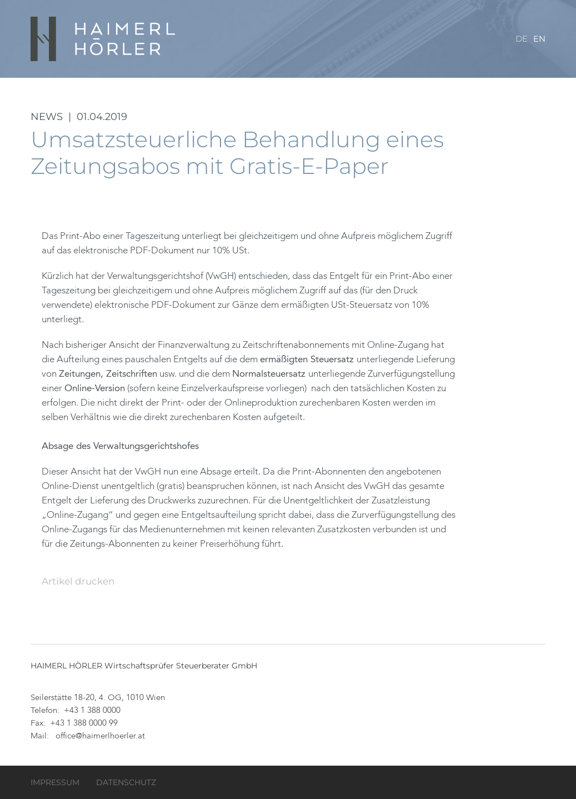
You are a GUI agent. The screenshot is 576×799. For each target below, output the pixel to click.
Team (383, 83)
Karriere (429, 83)
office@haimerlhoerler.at (100, 736)
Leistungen (332, 83)
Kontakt (208, 127)
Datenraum (265, 83)
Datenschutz (126, 782)
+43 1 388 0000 (92, 711)
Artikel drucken (78, 581)
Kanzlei (207, 83)
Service (480, 83)
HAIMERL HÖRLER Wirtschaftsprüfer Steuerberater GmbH (104, 39)
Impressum (55, 782)
